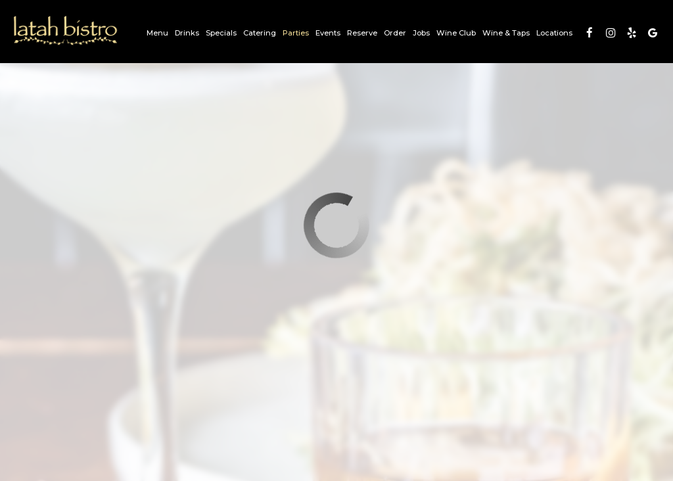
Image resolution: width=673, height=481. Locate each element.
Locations (554, 32)
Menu (157, 32)
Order (395, 32)
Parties (296, 32)
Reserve (362, 32)
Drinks (187, 32)
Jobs (421, 32)
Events (327, 32)
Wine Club (456, 32)
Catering (259, 32)
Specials (221, 32)
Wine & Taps (506, 32)
